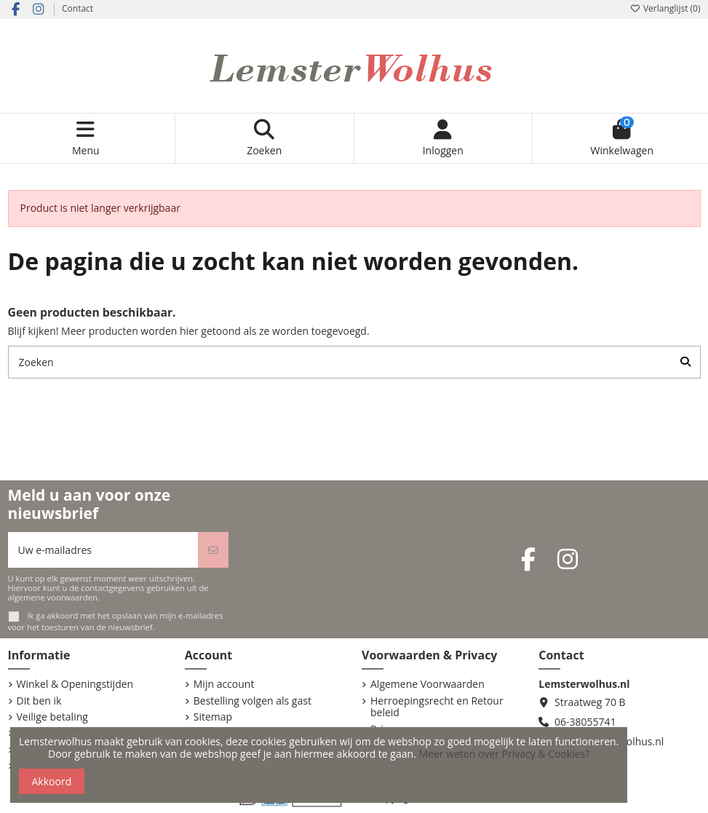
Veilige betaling (52, 717)
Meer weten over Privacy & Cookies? (503, 754)
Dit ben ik (39, 701)
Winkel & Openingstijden (75, 684)
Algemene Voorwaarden (427, 684)
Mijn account (224, 684)
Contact (77, 8)
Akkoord (52, 781)
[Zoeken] (685, 362)
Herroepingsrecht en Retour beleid (437, 707)
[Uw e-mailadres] (103, 550)
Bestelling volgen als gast (252, 701)
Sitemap (213, 717)
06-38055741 (585, 722)
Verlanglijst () (665, 8)
